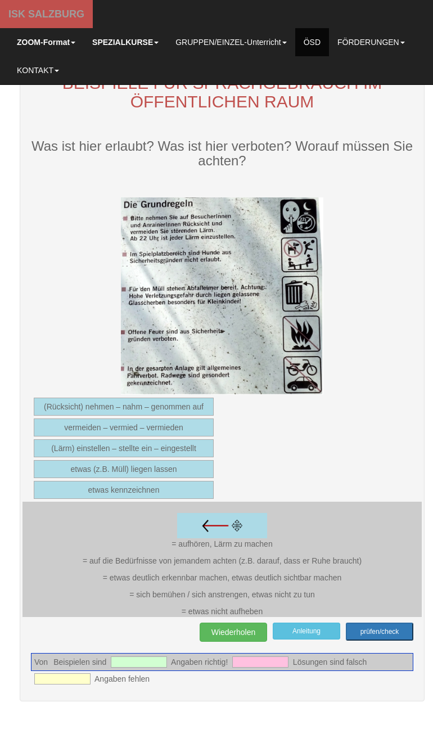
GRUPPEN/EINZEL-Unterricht (230, 42)
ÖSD (312, 42)
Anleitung (306, 631)
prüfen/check (379, 632)
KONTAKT (38, 70)
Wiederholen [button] (233, 632)
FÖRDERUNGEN (371, 42)
